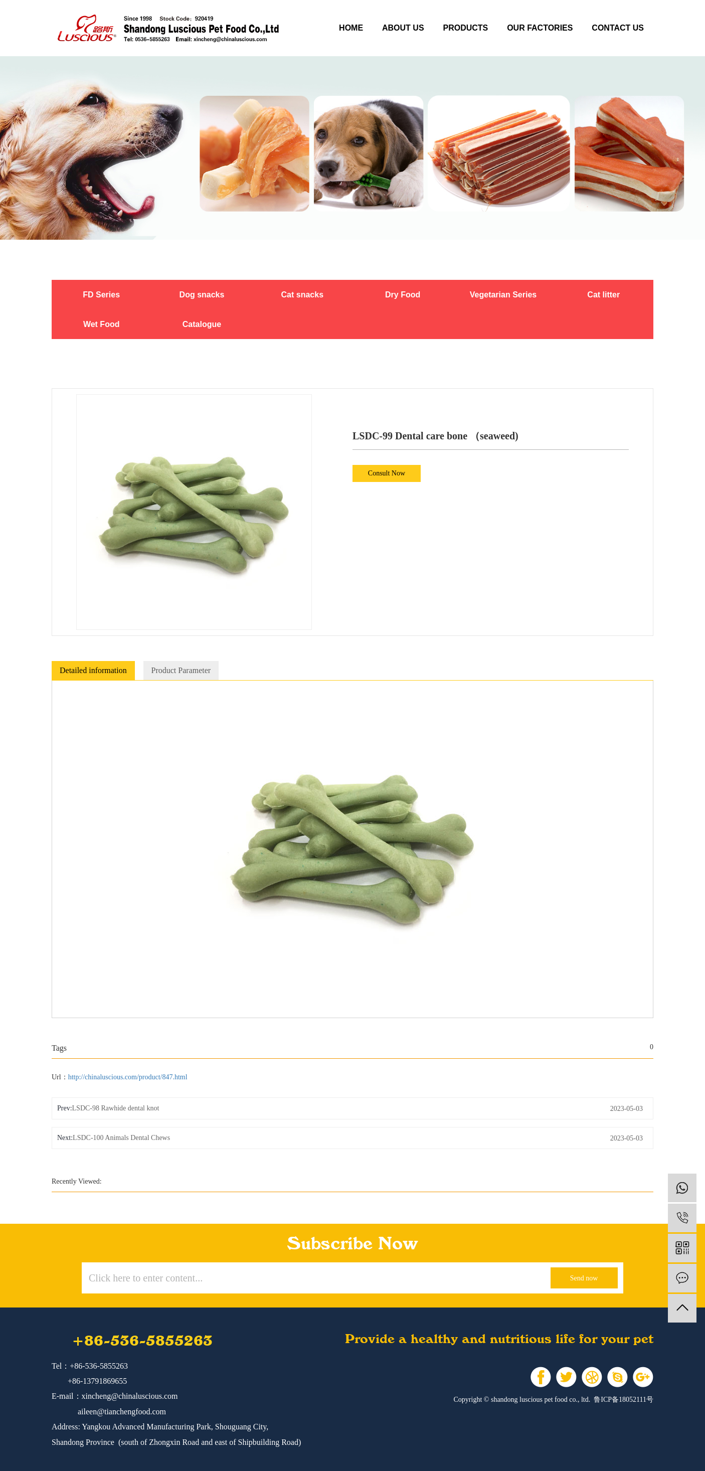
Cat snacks (302, 294)
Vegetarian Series (503, 294)
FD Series (101, 294)
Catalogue (202, 324)
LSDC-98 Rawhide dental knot (115, 1108)
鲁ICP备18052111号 (623, 1399)
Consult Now (386, 473)
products (465, 28)
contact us (618, 28)
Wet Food (101, 324)
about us (403, 28)
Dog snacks (202, 294)
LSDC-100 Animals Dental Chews (121, 1137)
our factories (540, 28)
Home (351, 28)
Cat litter (603, 294)
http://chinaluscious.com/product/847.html (128, 1077)
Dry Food (402, 294)
